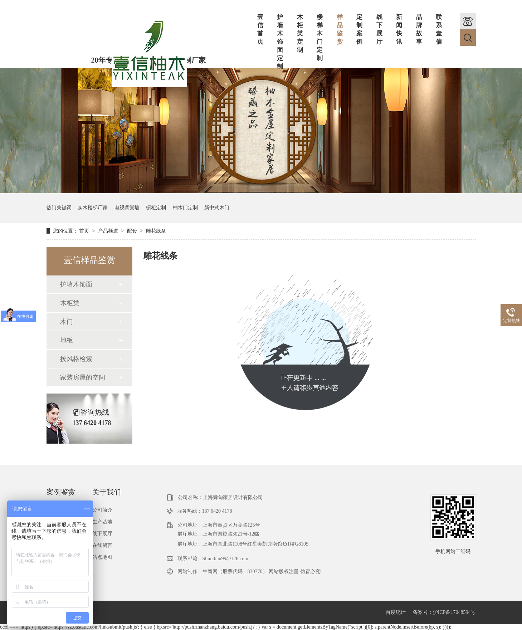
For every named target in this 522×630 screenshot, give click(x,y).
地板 (66, 340)
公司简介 (102, 510)
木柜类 (69, 303)
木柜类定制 (300, 33)
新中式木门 (216, 207)
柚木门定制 (185, 207)
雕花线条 (156, 231)
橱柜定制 (156, 207)
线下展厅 (379, 29)
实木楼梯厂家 (93, 207)
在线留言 (102, 545)
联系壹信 (439, 29)
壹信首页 (260, 29)
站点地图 (102, 557)
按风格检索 (76, 358)
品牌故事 (419, 29)
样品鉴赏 (341, 29)
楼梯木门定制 (320, 38)
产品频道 (108, 231)
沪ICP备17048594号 (454, 612)
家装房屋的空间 (82, 377)
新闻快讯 (399, 29)
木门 (66, 321)
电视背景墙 (127, 207)
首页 (85, 231)
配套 (132, 231)
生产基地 (102, 521)
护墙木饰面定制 (280, 42)
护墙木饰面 (76, 284)
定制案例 (359, 29)
